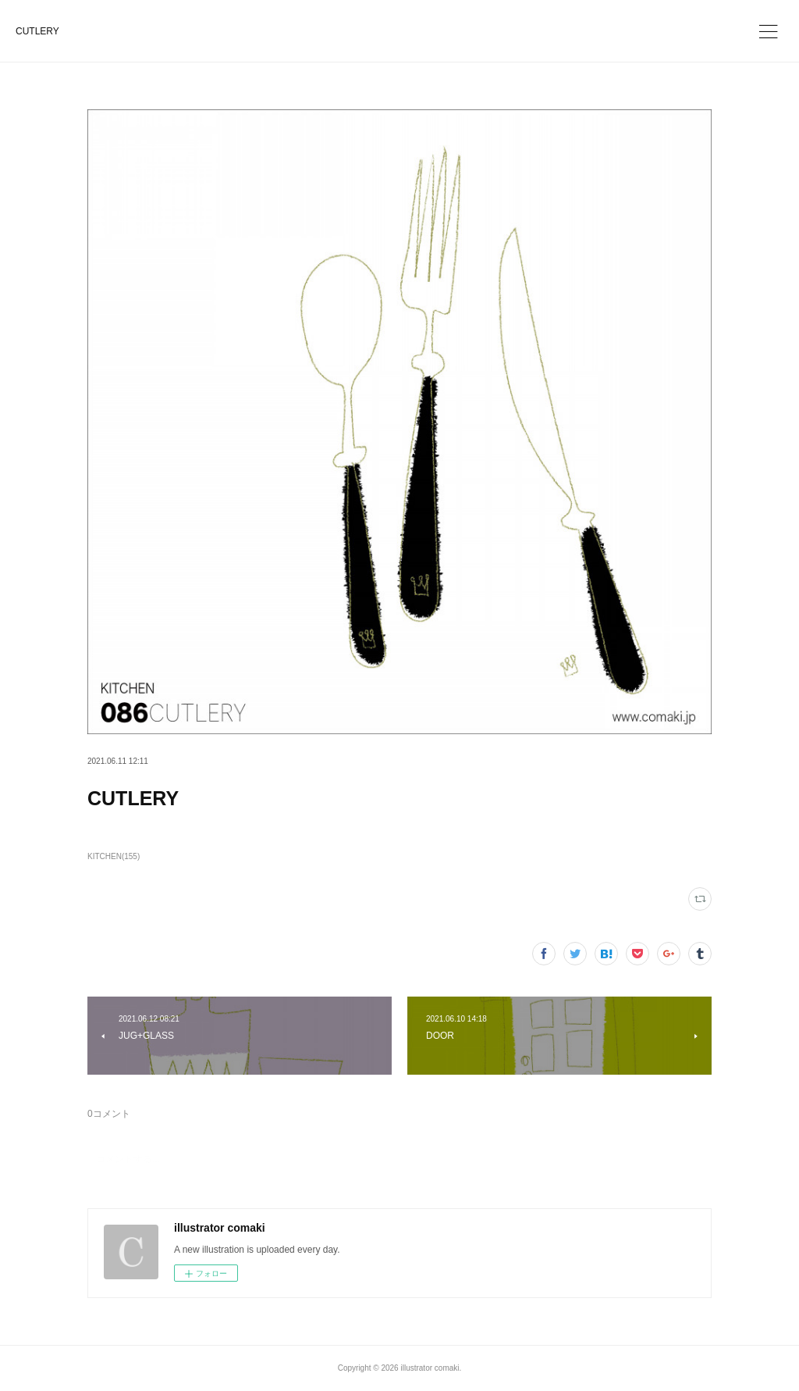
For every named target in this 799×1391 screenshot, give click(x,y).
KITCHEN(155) (113, 856)
